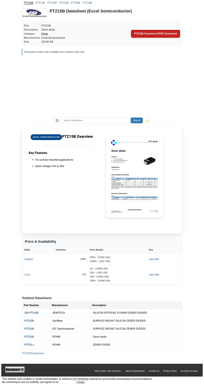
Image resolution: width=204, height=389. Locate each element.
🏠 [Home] (57, 120)
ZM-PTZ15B (31, 312)
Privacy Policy (170, 371)
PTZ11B (40, 2)
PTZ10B (64, 2)
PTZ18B (75, 2)
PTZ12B (52, 2)
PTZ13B (87, 2)
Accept (80, 382)
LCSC (27, 274)
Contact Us (154, 371)
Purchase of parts (189, 371)
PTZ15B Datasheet (33, 353)
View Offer (154, 259)
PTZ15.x (29, 344)
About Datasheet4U (135, 371)
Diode (44, 33)
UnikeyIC (28, 259)
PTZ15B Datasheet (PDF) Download (155, 33)
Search (136, 120)
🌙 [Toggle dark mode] (147, 120)
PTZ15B (29, 320)
